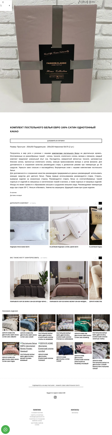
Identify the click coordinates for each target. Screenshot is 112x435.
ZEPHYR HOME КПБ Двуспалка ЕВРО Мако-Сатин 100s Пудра (10, 359)
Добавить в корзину (56, 141)
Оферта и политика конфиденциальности (37, 415)
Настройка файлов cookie (37, 423)
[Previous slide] (95, 203)
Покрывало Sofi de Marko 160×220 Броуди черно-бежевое (29, 301)
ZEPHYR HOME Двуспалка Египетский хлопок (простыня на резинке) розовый (81, 359)
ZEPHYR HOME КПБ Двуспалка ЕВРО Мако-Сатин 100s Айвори (10, 335)
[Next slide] (100, 203)
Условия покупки (37, 412)
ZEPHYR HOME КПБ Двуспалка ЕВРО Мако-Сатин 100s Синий (28, 335)
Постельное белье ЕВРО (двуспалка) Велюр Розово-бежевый (27, 364)
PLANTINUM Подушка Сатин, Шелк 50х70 (64, 247)
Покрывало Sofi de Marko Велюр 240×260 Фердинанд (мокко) (69, 301)
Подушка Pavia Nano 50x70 (19, 247)
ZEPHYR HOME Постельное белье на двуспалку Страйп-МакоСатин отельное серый (101, 364)
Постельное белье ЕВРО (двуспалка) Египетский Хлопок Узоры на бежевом (45, 336)
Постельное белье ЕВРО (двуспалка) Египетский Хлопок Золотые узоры (100, 336)
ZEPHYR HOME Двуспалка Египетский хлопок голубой (45, 361)
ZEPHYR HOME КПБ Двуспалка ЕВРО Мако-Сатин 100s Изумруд (82, 335)
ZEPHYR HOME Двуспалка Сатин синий (62, 359)
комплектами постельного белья (65, 153)
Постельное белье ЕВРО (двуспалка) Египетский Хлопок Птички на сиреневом (64, 336)
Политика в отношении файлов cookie (37, 419)
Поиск (1, 5)
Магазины (75, 412)
